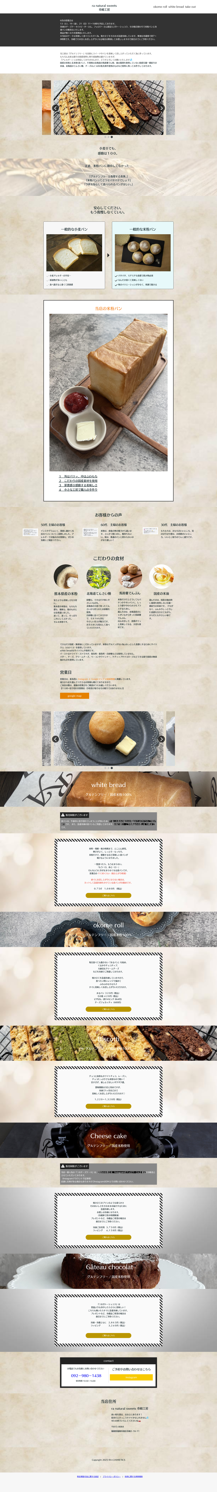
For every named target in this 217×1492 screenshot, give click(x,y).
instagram (131, 1377)
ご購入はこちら (108, 895)
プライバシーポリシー (112, 1476)
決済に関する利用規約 (134, 1476)
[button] (105, 137)
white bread (176, 6)
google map (75, 696)
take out (190, 6)
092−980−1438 (86, 1375)
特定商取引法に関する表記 (88, 1476)
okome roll (160, 6)
